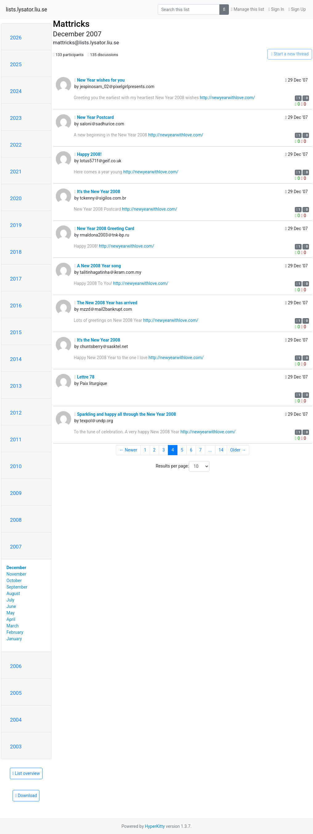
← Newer (128, 449)
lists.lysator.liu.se (26, 9)
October (14, 580)
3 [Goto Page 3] (163, 449)
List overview (26, 773)
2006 (16, 666)
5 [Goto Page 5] (182, 449)
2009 (16, 493)
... (210, 449)
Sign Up (297, 9)
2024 (16, 91)
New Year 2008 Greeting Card (104, 228)
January (14, 638)
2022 (16, 145)
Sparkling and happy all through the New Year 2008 (125, 414)
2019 (16, 225)
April (10, 619)
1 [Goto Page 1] (145, 449)
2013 (16, 386)
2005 (16, 693)
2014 (16, 359)
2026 (16, 37)
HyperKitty (155, 826)
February (14, 632)
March (12, 625)
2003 (16, 746)
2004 (16, 720)
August (13, 593)
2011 (16, 439)
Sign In (276, 9)
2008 (16, 520)
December (16, 567)
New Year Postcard (94, 117)
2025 (16, 64)
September (16, 587)
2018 (16, 252)
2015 (16, 332)
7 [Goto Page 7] (200, 449)
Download (26, 795)
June (11, 606)
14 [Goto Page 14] (220, 449)
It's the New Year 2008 (97, 191)
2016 (16, 305)
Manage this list (247, 9)
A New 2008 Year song (97, 265)
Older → (238, 449)
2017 (16, 279)
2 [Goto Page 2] (154, 449)
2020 (16, 198)
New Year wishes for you (99, 80)
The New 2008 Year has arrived (105, 302)
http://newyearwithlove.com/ (227, 97)
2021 (16, 171)
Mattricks (71, 24)
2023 (16, 118)
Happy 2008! (87, 154)
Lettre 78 (84, 376)
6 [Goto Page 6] (191, 449)
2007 (16, 547)
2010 (16, 466)
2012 (16, 413)
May (10, 612)
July (10, 599)
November (16, 574)
